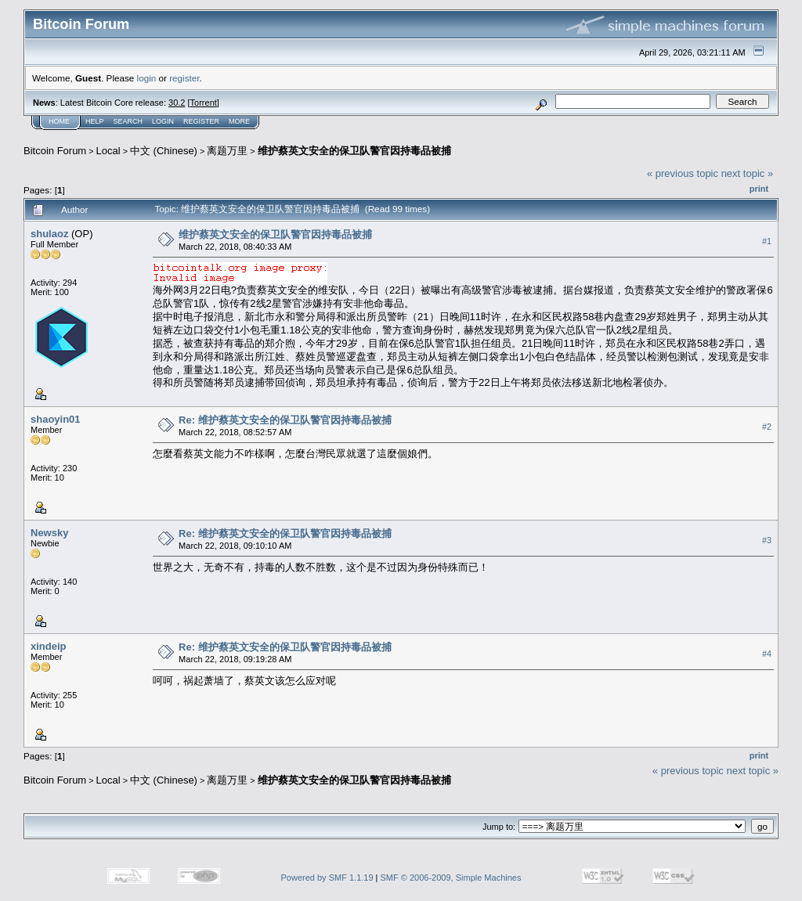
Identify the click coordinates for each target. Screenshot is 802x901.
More (239, 121)
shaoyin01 (56, 419)
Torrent (203, 102)
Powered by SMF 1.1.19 (327, 877)
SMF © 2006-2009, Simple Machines (451, 877)
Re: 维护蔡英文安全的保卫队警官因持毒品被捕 (285, 420)
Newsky (49, 533)
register (184, 78)
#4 (766, 653)
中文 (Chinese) (163, 151)
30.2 (176, 102)
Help (94, 121)
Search (128, 121)
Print (759, 188)
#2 (766, 426)
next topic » (747, 173)
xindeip (49, 646)
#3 (766, 540)
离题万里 (227, 151)
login (147, 78)
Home (59, 121)
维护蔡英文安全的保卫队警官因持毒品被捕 (354, 151)
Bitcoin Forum (54, 151)
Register (201, 121)
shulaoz (49, 234)
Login (163, 121)
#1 (766, 241)
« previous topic (682, 173)
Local (108, 151)
